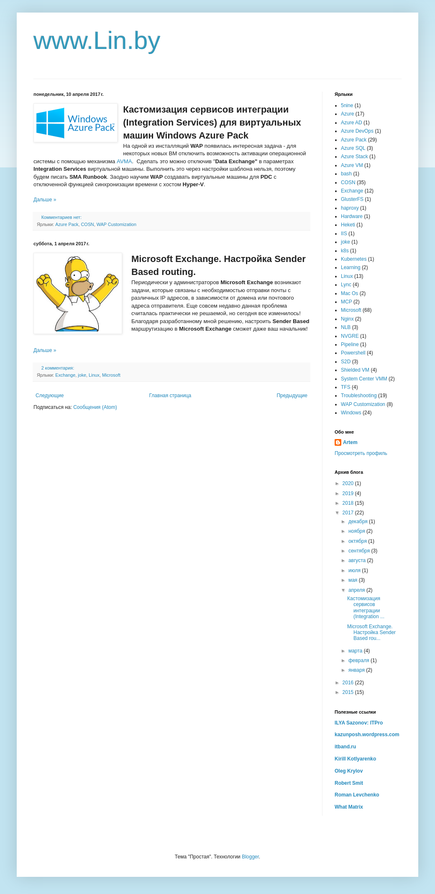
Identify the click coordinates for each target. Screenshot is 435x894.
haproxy (350, 208)
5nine (347, 105)
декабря (358, 521)
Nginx (347, 319)
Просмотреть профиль (361, 453)
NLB (346, 327)
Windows (351, 413)
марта (356, 651)
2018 (349, 503)
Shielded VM (355, 370)
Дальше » (44, 200)
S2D (346, 362)
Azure (347, 114)
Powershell (353, 353)
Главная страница (170, 395)
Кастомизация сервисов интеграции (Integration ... (365, 607)
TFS (346, 387)
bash (346, 174)
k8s (345, 251)
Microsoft (111, 375)
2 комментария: (58, 367)
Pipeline (350, 344)
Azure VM (352, 165)
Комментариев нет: (62, 217)
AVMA (124, 161)
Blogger (250, 857)
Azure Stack (354, 156)
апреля (357, 590)
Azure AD (351, 123)
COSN (87, 224)
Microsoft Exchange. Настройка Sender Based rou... (371, 633)
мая (353, 580)
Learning (351, 267)
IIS (344, 233)
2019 (349, 493)
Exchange (65, 375)
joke (82, 375)
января (357, 670)
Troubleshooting (359, 395)
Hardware (352, 216)
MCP (346, 302)
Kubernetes (353, 259)
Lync (346, 285)
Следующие (50, 395)
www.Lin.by (96, 40)
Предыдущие (291, 395)
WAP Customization (116, 224)
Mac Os (349, 293)
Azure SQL (353, 148)
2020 (349, 483)
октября (358, 541)
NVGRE (350, 336)
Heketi (348, 225)
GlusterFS (352, 199)
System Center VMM (364, 379)
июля (355, 570)
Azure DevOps (357, 131)
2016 (349, 683)
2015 (349, 692)
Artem (350, 442)
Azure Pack (66, 224)
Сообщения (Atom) (95, 407)
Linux (94, 375)
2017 (349, 513)
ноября (357, 531)
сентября (359, 551)
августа (357, 560)
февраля (359, 660)
